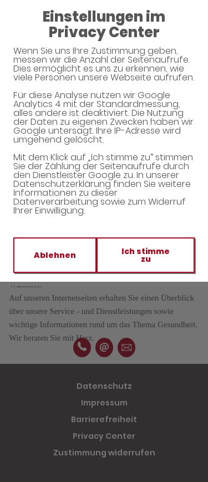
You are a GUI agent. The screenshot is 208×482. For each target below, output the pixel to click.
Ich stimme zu (145, 255)
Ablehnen (55, 255)
